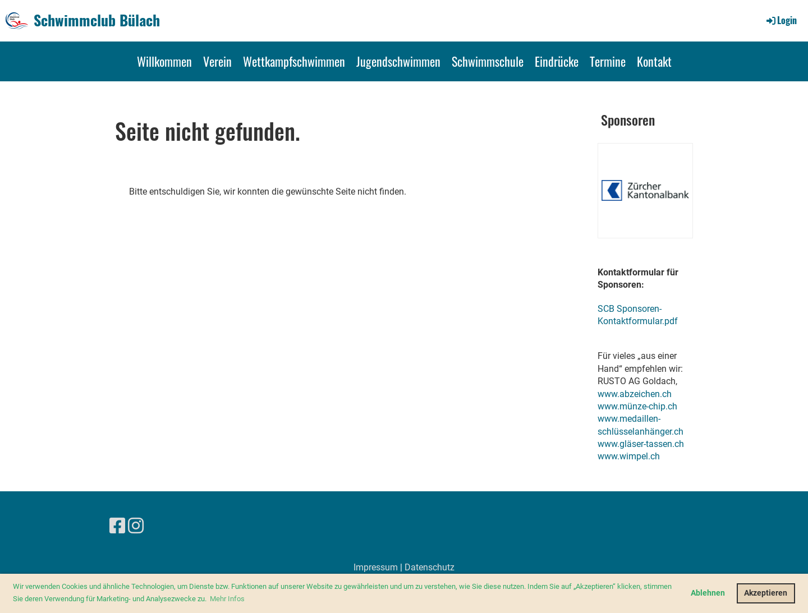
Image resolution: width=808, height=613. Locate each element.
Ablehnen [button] (708, 593)
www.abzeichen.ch (635, 394)
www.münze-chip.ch (637, 406)
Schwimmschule (488, 61)
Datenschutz (429, 567)
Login (781, 20)
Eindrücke (557, 61)
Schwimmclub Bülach (97, 20)
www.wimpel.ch (629, 456)
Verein (217, 61)
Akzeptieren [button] (765, 593)
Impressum (376, 567)
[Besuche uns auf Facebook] (117, 526)
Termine (608, 61)
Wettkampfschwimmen (294, 61)
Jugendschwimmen (398, 61)
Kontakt (654, 61)
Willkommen (164, 61)
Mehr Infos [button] (227, 598)
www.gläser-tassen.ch (641, 444)
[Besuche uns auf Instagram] (136, 526)
